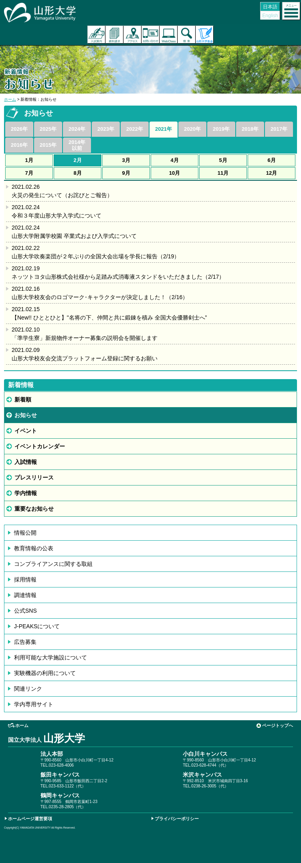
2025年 (48, 129)
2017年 (279, 129)
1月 (29, 160)
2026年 (19, 129)
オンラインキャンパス (169, 35)
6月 (271, 160)
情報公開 (25, 532)
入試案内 (96, 35)
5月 (223, 160)
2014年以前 (77, 145)
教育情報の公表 (33, 548)
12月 (271, 173)
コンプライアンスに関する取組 (53, 564)
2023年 (105, 129)
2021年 (163, 129)
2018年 (250, 129)
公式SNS (25, 610)
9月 (126, 173)
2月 (77, 160)
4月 (174, 160)
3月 (126, 160)
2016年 (19, 145)
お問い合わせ (150, 35)
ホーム (10, 99)
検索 (187, 35)
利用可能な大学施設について (50, 657)
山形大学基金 (205, 35)
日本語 (270, 7)
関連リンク (28, 688)
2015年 (48, 145)
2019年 (221, 129)
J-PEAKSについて (37, 626)
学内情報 (25, 493)
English (270, 15)
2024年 (77, 129)
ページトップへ (277, 725)
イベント (25, 431)
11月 (223, 173)
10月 (174, 173)
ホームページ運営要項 (30, 818)
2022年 (134, 129)
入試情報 (25, 462)
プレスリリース (34, 477)
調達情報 (25, 595)
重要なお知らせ (34, 508)
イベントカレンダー (39, 446)
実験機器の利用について (45, 673)
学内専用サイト (33, 704)
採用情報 (25, 579)
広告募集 (25, 642)
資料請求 (114, 35)
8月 (77, 173)
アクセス (132, 35)
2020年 (192, 129)
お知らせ (25, 415)
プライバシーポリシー (177, 818)
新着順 (22, 399)
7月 (29, 173)
